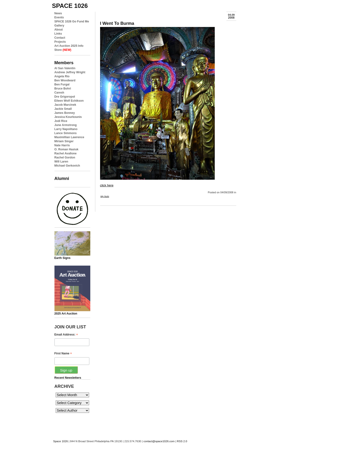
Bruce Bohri (62, 88)
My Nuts (105, 196)
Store (62, 50)
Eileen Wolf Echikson (69, 100)
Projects (60, 41)
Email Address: (66, 335)
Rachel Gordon (64, 157)
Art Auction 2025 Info (69, 45)
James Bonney (64, 113)
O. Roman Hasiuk (66, 149)
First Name (63, 354)
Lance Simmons (65, 133)
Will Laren (61, 161)
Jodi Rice (60, 121)
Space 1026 (60, 441)
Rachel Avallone (65, 153)
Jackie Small (63, 108)
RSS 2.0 (182, 441)
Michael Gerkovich (67, 165)
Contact (59, 37)
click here (106, 185)
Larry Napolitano (66, 129)
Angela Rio (62, 76)
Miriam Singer (64, 141)
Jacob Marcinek (65, 104)
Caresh (59, 92)
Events (59, 17)
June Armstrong (65, 125)
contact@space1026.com (158, 441)
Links (58, 33)
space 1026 (70, 5)
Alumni (61, 178)
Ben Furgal (62, 84)
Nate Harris (62, 145)
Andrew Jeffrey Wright (69, 72)
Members (64, 62)
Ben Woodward (64, 80)
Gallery (59, 25)
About (58, 29)
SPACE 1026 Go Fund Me (71, 21)
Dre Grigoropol (64, 96)
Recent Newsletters (67, 377)
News (58, 13)
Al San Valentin (64, 68)
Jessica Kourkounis (68, 117)
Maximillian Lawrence (69, 137)
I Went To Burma (117, 23)
